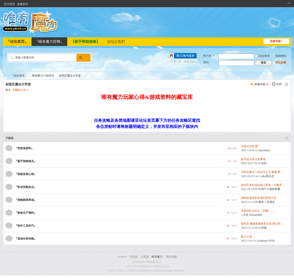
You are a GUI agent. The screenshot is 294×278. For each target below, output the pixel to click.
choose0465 (255, 214)
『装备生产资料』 (25, 212)
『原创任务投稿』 (25, 238)
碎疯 (264, 227)
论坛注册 (280, 62)
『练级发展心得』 (25, 174)
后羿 (264, 163)
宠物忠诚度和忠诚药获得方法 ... (260, 197)
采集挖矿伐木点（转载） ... (257, 210)
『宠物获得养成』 (25, 199)
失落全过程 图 (249, 146)
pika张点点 (267, 176)
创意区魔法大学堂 (70, 75)
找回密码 (280, 55)
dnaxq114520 (267, 240)
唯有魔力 (157, 256)
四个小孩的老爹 (270, 189)
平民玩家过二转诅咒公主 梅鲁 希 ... (262, 172)
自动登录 (262, 55)
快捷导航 (275, 41)
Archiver (122, 256)
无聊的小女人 (20, 89)
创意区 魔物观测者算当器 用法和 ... (262, 223)
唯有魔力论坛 (5, 75)
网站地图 (171, 256)
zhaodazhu (264, 150)
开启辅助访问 (285, 3)
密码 (206, 62)
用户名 (207, 55)
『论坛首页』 (17, 41)
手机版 (134, 256)
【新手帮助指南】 (85, 41)
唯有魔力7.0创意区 (43, 75)
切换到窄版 (289, 3)
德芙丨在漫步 (266, 202)
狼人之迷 (246, 236)
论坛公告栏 (116, 41)
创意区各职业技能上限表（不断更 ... (262, 185)
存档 (279, 84)
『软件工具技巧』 (25, 225)
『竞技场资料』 (24, 148)
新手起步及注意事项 (253, 159)
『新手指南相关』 (25, 161)
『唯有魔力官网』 (49, 41)
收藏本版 (261, 84)
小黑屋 (145, 256)
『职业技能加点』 (25, 187)
